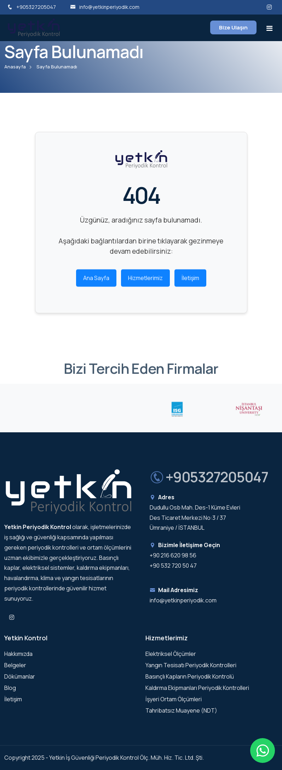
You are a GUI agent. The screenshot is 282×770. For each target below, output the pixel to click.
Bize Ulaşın (233, 27)
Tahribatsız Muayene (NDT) (181, 710)
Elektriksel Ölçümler (170, 654)
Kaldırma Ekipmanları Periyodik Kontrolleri (197, 688)
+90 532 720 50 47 (173, 565)
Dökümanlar (19, 676)
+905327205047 (31, 7)
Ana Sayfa (96, 280)
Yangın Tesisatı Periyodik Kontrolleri (190, 665)
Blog (10, 688)
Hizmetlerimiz (145, 280)
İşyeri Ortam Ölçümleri (173, 699)
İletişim (190, 280)
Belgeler (15, 665)
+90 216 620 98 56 (173, 555)
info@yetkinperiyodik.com (104, 7)
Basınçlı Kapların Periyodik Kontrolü (189, 676)
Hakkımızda (18, 654)
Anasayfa (15, 66)
